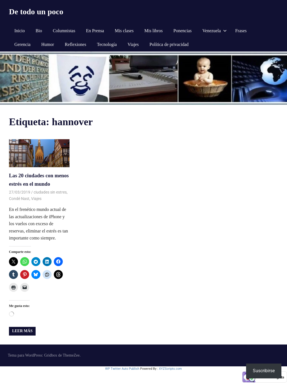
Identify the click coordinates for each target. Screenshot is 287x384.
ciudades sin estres (50, 191)
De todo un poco (36, 11)
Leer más (22, 330)
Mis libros (153, 30)
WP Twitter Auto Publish (122, 368)
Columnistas (64, 30)
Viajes (133, 44)
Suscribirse (264, 370)
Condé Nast (19, 198)
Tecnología (107, 44)
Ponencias (182, 30)
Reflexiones (75, 44)
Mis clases (124, 30)
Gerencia (22, 44)
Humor (47, 44)
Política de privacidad (169, 44)
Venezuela (214, 30)
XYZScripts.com (170, 368)
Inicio (19, 30)
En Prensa (95, 30)
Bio (39, 30)
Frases (241, 30)
